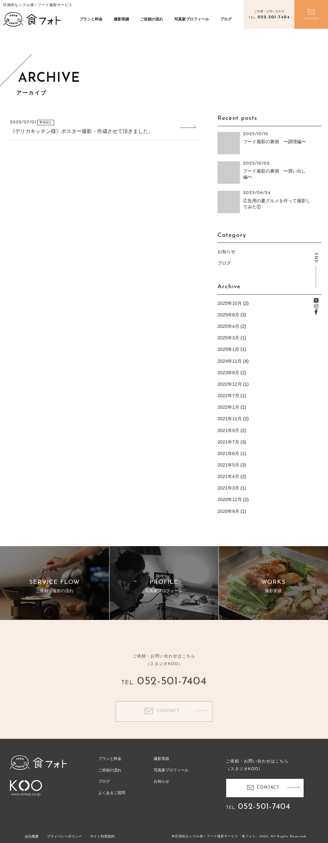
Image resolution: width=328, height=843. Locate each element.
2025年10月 (229, 303)
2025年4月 (228, 326)
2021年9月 (228, 430)
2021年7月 (228, 442)
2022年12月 (229, 384)
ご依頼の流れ (151, 19)
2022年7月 (228, 395)
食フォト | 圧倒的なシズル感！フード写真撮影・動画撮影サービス (32, 19)
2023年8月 (228, 372)
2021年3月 (228, 488)
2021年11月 (229, 418)
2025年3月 (228, 337)
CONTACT (168, 720)
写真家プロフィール (191, 19)
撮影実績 (121, 19)
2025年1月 (228, 349)
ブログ (226, 19)
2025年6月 (228, 314)
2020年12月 (229, 499)
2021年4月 (228, 476)
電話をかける (268, 14)
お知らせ (226, 251)
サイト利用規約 (102, 836)
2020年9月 (228, 511)
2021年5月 (228, 465)
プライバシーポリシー (64, 836)
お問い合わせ (311, 14)
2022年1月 (228, 407)
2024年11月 (229, 361)
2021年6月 (228, 453)
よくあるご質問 (111, 793)
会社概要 (32, 836)
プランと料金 (90, 19)
